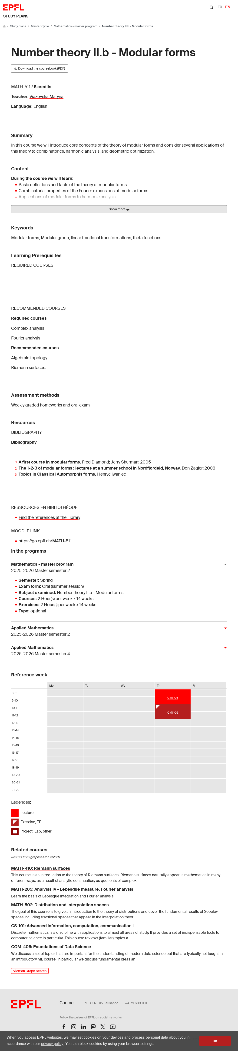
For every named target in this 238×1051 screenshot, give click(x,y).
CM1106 (172, 698)
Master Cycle (40, 26)
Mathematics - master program (76, 26)
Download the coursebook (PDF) (39, 68)
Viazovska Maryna (46, 96)
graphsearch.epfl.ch (45, 857)
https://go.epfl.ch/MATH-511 (45, 541)
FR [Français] (220, 7)
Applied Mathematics (117, 631)
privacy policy (52, 1044)
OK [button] (215, 1041)
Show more (119, 209)
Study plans (15, 16)
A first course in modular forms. (50, 462)
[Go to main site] (4, 26)
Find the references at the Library (49, 517)
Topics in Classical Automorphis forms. (57, 474)
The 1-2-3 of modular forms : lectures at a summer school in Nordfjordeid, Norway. (100, 468)
